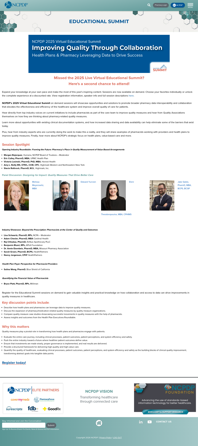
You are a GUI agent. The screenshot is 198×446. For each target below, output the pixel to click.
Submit (51, 425)
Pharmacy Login (161, 5)
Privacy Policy (105, 437)
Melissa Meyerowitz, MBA (38, 185)
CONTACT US (163, 421)
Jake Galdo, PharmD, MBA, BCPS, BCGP (184, 185)
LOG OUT (117, 437)
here (131, 95)
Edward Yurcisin (88, 182)
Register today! (14, 363)
